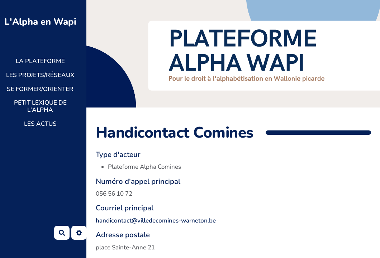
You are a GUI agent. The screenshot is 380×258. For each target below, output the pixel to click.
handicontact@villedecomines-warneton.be (156, 220)
